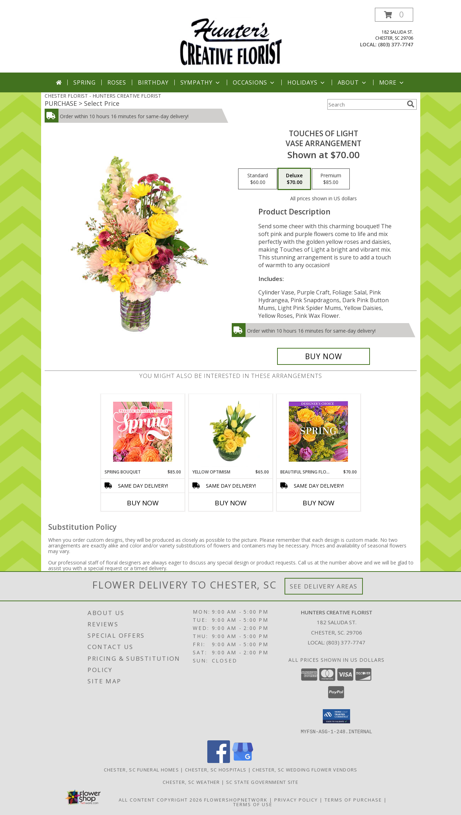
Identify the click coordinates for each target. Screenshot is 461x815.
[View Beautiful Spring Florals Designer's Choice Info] (318, 431)
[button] (394, 15)
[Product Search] (366, 104)
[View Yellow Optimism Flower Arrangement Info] (230, 431)
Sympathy (200, 82)
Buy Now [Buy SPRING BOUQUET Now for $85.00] (143, 502)
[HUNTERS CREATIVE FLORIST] (230, 40)
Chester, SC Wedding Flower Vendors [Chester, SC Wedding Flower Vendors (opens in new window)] (304, 769)
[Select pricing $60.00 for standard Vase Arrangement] (257, 179)
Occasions (254, 82)
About (352, 82)
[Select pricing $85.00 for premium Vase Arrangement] (330, 179)
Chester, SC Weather (191, 782)
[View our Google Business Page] (242, 760)
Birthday (153, 82)
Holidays (306, 82)
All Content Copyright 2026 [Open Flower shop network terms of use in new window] (160, 799)
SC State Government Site (262, 782)
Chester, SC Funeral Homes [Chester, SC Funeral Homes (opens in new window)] (141, 769)
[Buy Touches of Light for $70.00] (323, 356)
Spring (84, 82)
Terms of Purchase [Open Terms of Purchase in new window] (353, 799)
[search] (410, 104)
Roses (116, 82)
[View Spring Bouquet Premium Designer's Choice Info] (142, 431)
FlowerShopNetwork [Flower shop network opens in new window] (236, 799)
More (392, 82)
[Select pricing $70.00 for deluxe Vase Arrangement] (294, 179)
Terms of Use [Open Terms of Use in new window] (252, 804)
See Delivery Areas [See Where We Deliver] (324, 586)
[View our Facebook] (218, 760)
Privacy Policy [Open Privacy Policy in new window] (296, 799)
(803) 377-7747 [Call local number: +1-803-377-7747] (395, 44)
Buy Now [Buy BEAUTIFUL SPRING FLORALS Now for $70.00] (318, 502)
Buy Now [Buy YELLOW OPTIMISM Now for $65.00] (231, 502)
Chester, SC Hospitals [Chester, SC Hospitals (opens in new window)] (215, 769)
